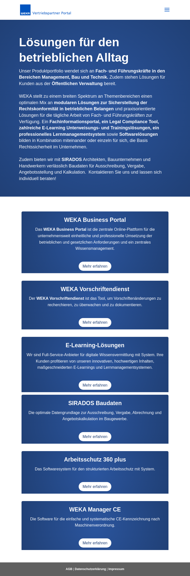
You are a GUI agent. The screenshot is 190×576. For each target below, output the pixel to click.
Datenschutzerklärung (90, 569)
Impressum (116, 569)
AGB (69, 569)
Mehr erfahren (95, 266)
